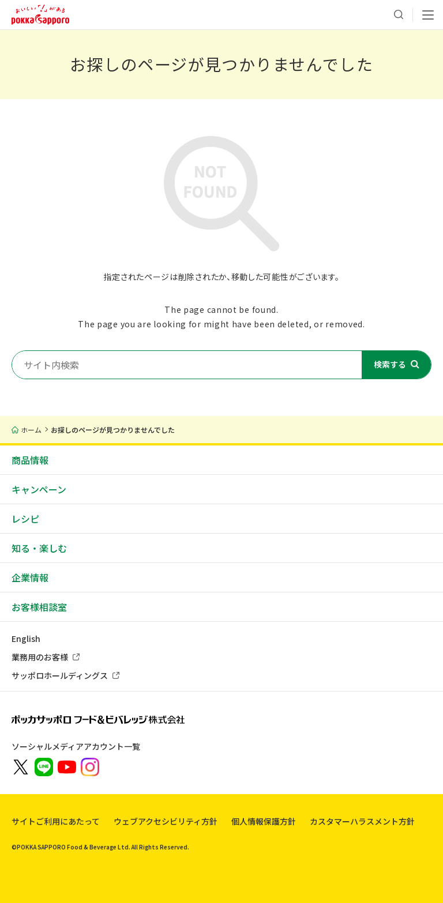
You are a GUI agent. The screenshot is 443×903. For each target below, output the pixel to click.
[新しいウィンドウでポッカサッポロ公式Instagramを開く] (90, 766)
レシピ (25, 519)
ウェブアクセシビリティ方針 (165, 821)
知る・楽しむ (39, 548)
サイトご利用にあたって (56, 821)
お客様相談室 (39, 607)
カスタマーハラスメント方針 (362, 821)
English (26, 638)
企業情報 (30, 577)
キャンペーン (39, 489)
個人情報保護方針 (263, 821)
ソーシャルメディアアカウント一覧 (76, 746)
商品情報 (30, 460)
